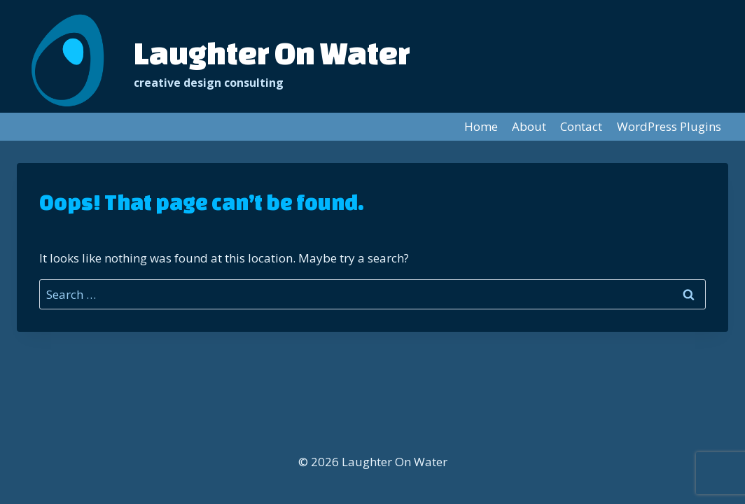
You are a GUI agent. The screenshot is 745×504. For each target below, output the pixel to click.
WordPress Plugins (669, 126)
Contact (581, 126)
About (529, 126)
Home (481, 126)
